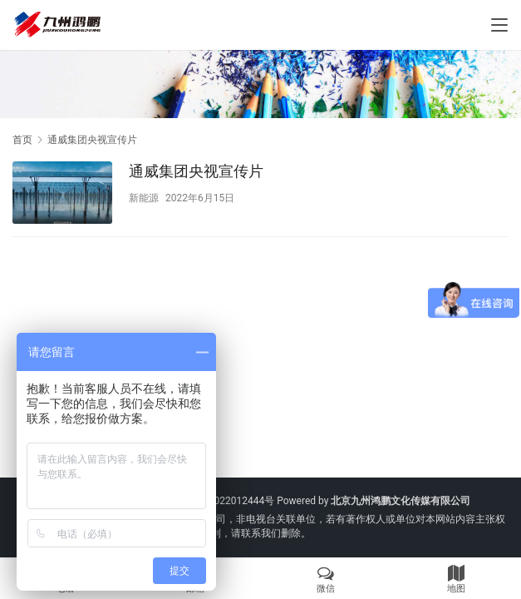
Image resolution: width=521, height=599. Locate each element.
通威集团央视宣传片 (196, 171)
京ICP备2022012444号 (223, 501)
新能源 (144, 198)
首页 (22, 140)
